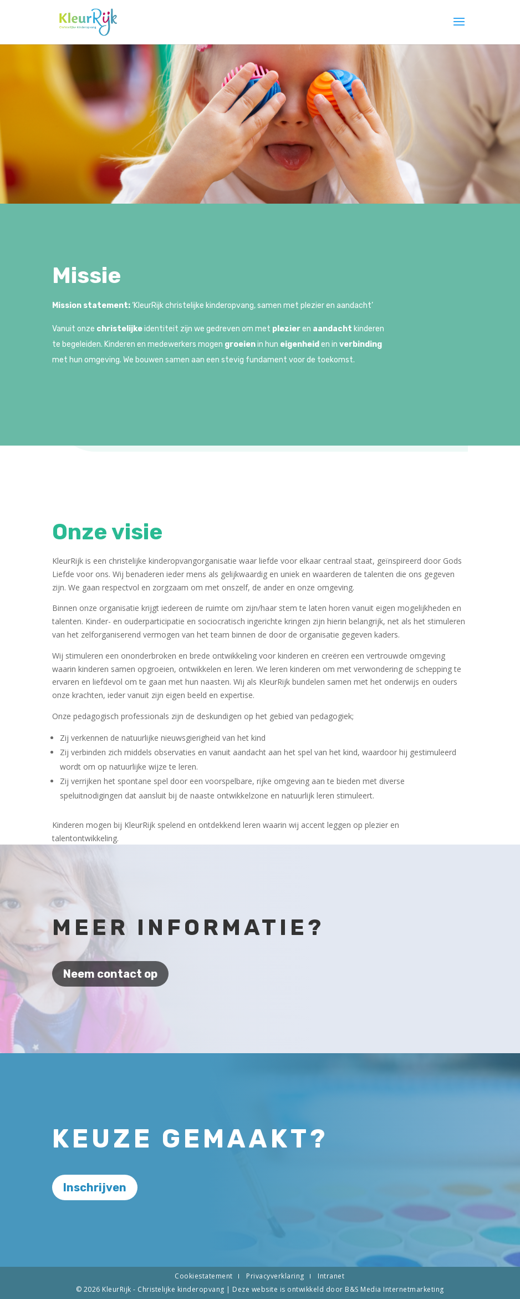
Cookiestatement (204, 1276)
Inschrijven (94, 1187)
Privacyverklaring (275, 1276)
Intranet (331, 1276)
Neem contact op (110, 973)
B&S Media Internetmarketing (394, 1289)
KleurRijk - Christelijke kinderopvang (164, 1289)
